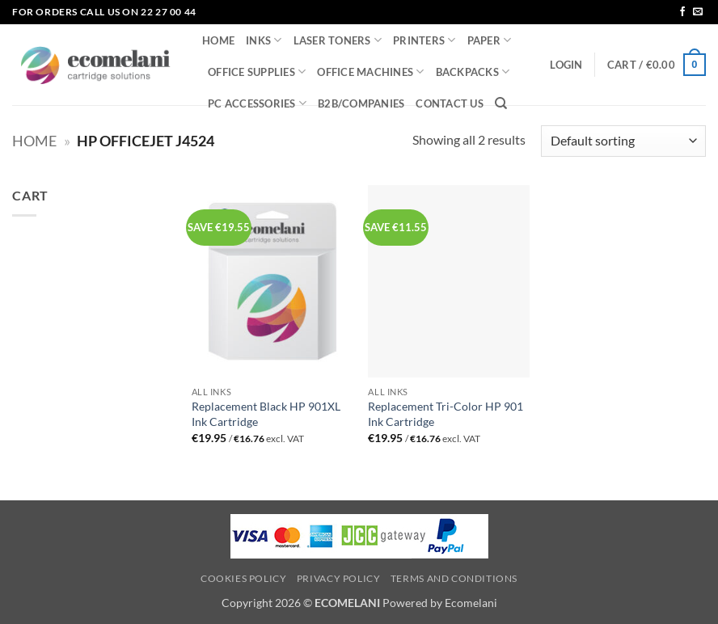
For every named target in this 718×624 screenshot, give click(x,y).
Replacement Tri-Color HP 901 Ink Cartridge (445, 413)
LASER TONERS (338, 40)
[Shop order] (623, 141)
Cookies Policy (244, 578)
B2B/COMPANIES (361, 103)
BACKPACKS (473, 71)
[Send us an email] (698, 12)
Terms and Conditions (454, 578)
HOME (218, 40)
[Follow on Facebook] (682, 12)
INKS (263, 40)
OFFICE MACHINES (370, 71)
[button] (566, 64)
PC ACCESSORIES (257, 103)
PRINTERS (424, 40)
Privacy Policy (339, 578)
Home (34, 141)
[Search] (501, 103)
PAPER (489, 40)
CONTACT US (450, 103)
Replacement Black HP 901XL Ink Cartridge (266, 413)
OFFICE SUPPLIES (257, 71)
